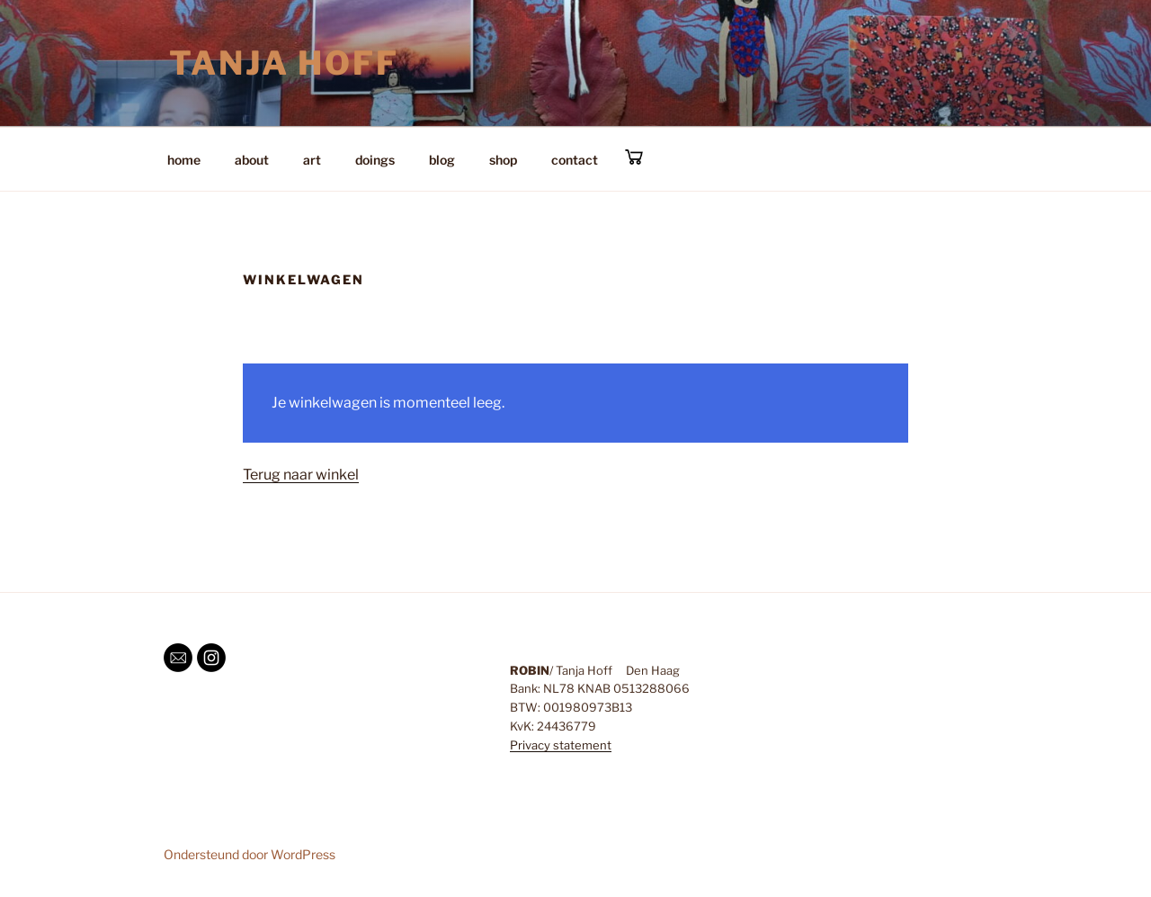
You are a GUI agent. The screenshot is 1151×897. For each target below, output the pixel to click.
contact (574, 159)
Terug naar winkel (301, 474)
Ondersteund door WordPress (249, 854)
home (184, 159)
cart (634, 157)
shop (503, 159)
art (312, 159)
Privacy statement (560, 745)
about (252, 159)
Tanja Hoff (284, 63)
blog (442, 159)
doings (375, 159)
